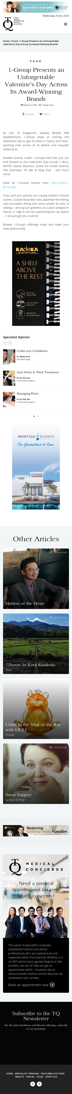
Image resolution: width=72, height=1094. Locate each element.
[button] (34, 416)
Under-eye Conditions (32, 350)
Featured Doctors (53, 1074)
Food (15, 41)
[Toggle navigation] (65, 24)
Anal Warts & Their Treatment (38, 372)
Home (6, 41)
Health (19, 1077)
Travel (30, 1077)
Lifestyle (51, 1077)
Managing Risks (28, 393)
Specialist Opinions (27, 1074)
